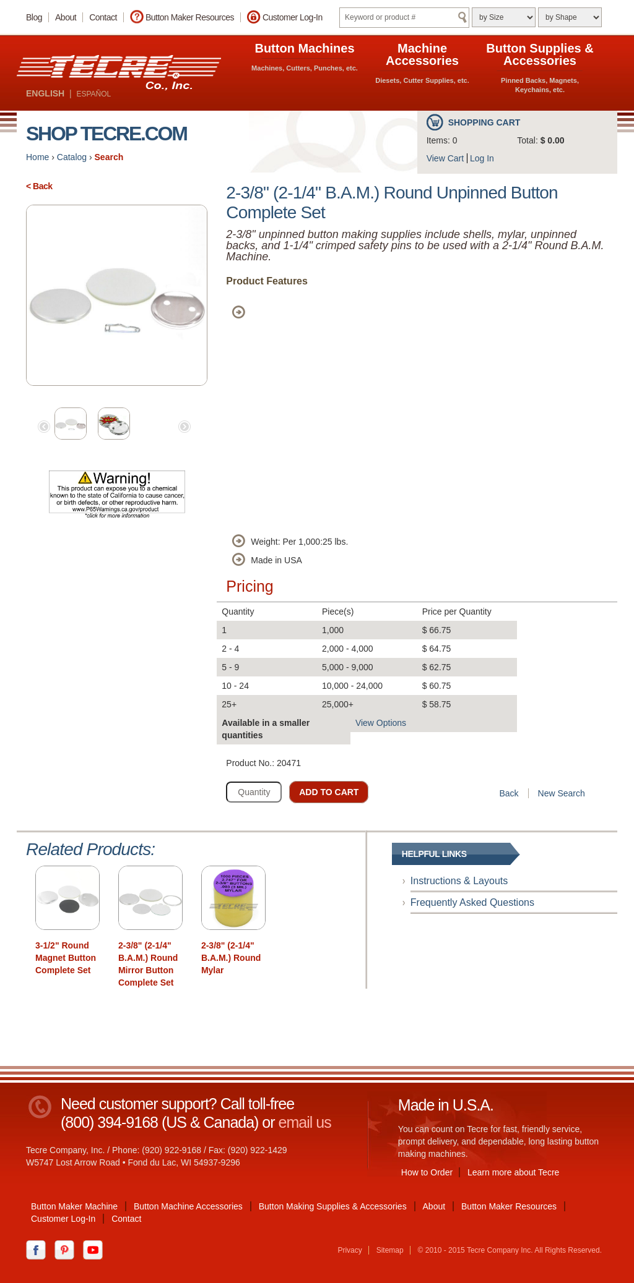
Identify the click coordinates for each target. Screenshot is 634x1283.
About (65, 17)
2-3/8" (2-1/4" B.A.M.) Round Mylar (231, 957)
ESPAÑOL (93, 94)
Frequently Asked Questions (472, 902)
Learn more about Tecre (513, 1172)
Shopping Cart (484, 122)
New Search (561, 793)
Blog (34, 17)
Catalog (72, 157)
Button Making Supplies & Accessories (333, 1206)
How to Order (427, 1172)
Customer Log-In (293, 17)
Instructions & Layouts (459, 881)
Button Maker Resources (189, 17)
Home (37, 157)
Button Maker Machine (74, 1206)
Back (508, 793)
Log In (482, 158)
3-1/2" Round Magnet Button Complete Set (65, 957)
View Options (380, 723)
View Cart (445, 158)
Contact (103, 17)
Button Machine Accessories (188, 1206)
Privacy (349, 1250)
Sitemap (390, 1250)
